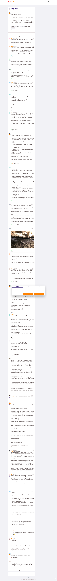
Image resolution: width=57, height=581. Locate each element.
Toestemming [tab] (17, 286)
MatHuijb (12, 112)
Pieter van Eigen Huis (13, 395)
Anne (11, 474)
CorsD (12, 46)
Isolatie (18, 26)
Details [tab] (28, 286)
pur (20, 26)
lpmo (11, 38)
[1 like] (14, 55)
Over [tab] (39, 286)
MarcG (12, 450)
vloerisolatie (12, 26)
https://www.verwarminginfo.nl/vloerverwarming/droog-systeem (19, 530)
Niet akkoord (28, 293)
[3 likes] (15, 163)
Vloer (15, 26)
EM (11, 268)
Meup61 (12, 314)
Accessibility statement (33, 579)
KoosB (12, 82)
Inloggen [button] (47, 3)
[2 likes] (15, 224)
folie (22, 26)
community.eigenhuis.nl (46, 1)
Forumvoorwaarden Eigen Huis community (26, 579)
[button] (44, 4)
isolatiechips (25, 26)
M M (11, 204)
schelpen (29, 26)
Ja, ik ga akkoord (39, 293)
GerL (11, 491)
